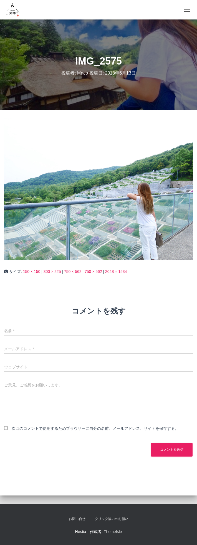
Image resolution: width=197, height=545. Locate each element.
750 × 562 (73, 271)
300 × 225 (52, 271)
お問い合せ (77, 519)
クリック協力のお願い (111, 519)
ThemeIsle (113, 531)
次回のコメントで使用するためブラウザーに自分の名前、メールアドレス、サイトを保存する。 (95, 428)
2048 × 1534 (116, 271)
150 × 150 (32, 271)
